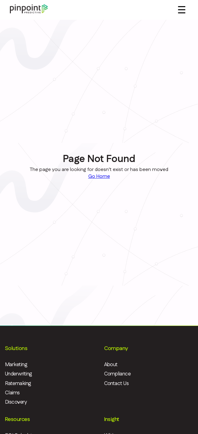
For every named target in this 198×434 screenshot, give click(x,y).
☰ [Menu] (181, 9)
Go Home (99, 176)
